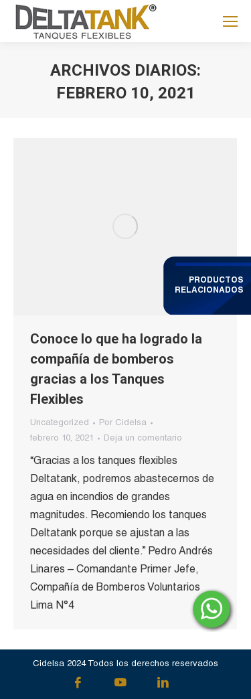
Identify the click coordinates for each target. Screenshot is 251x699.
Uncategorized (59, 423)
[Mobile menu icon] (230, 21)
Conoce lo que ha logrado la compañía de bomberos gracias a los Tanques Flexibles (116, 369)
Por (123, 423)
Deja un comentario (143, 439)
